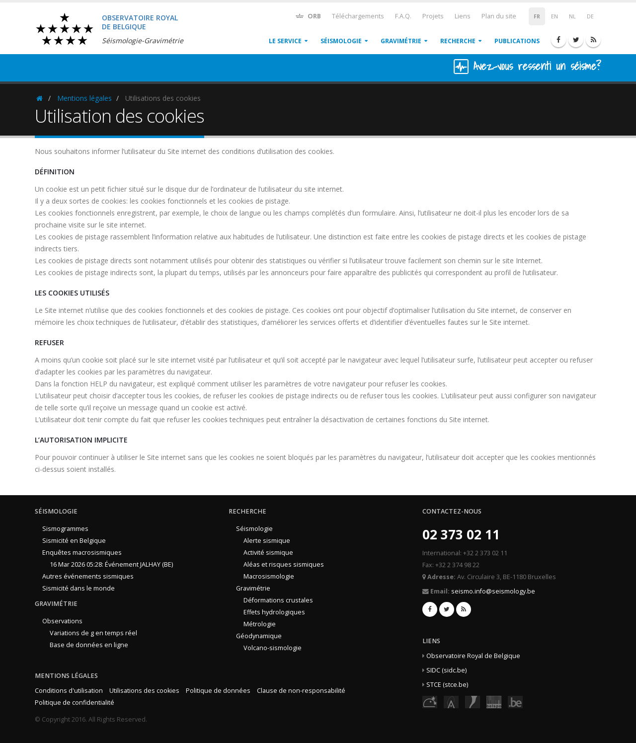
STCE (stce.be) (447, 684)
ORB (308, 15)
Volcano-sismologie (272, 648)
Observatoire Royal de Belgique (473, 656)
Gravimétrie (401, 41)
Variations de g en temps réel (93, 633)
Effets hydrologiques (274, 612)
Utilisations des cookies (144, 690)
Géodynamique (259, 636)
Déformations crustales (278, 600)
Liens (463, 16)
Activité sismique (268, 552)
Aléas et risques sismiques (283, 564)
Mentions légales (84, 98)
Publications (517, 41)
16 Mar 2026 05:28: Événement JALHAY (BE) (111, 564)
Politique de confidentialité (74, 702)
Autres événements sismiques (88, 576)
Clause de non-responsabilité (301, 690)
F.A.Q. (403, 16)
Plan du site (498, 16)
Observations (62, 621)
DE (590, 16)
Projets (433, 16)
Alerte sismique (266, 540)
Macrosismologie (268, 576)
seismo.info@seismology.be (493, 591)
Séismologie (341, 41)
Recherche (458, 41)
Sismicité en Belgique (74, 540)
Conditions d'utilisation (69, 690)
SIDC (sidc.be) (446, 670)
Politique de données (218, 690)
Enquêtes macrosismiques (82, 552)
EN (554, 16)
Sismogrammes (65, 528)
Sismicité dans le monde (78, 588)
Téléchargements (358, 16)
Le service (285, 41)
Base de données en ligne (89, 645)
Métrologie (259, 624)
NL (572, 16)
